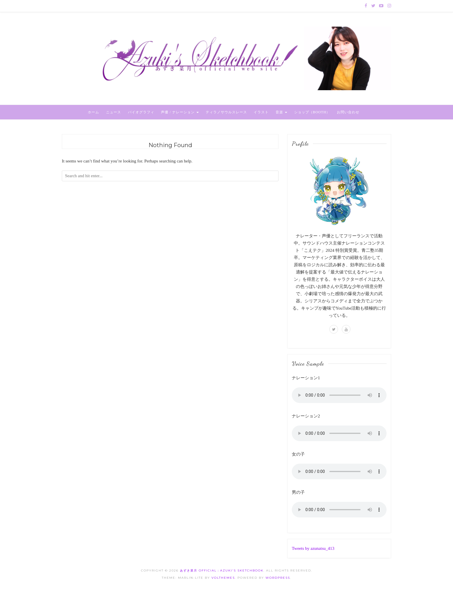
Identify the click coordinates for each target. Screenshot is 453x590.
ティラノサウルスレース (226, 112)
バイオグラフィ (141, 112)
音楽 (281, 112)
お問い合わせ (348, 112)
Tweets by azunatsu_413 (313, 548)
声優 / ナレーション (179, 112)
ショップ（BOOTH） (312, 112)
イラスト (261, 112)
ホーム (93, 112)
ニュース (113, 112)
